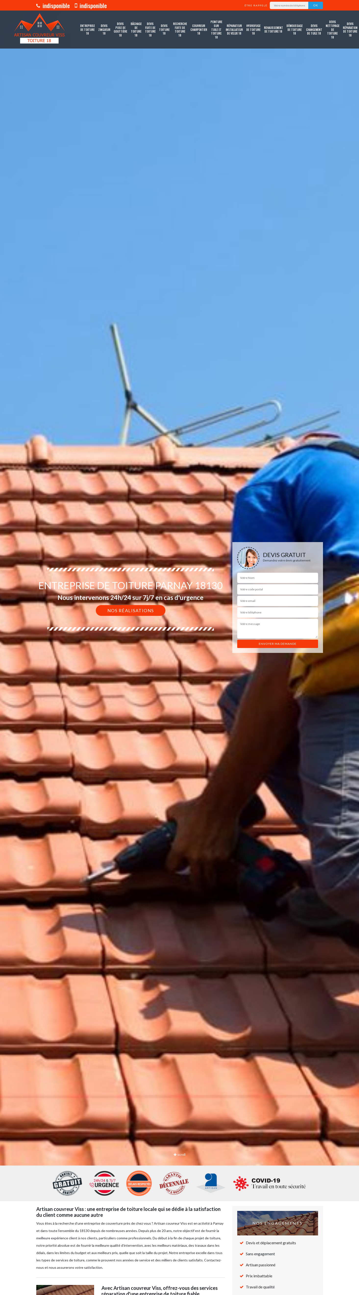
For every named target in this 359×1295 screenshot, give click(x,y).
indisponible (53, 5)
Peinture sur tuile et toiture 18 (216, 29)
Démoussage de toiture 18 (294, 29)
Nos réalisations (130, 610)
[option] (179, 647)
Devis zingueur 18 (104, 29)
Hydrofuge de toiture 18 (253, 29)
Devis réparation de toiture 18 (350, 29)
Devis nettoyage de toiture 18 (332, 29)
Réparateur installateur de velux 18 (234, 29)
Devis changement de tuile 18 (314, 29)
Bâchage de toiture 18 (136, 29)
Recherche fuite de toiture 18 (180, 29)
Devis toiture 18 (164, 29)
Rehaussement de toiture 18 (273, 29)
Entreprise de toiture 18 (87, 29)
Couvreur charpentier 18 (198, 29)
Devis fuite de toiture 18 (150, 29)
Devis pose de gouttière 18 (120, 29)
